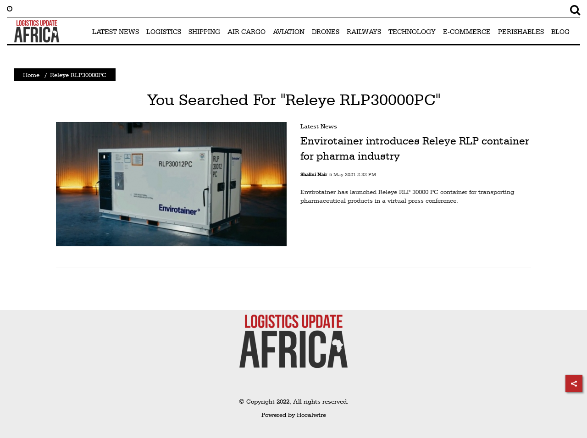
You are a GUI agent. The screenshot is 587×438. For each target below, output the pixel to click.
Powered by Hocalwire (293, 414)
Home (31, 74)
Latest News (318, 126)
